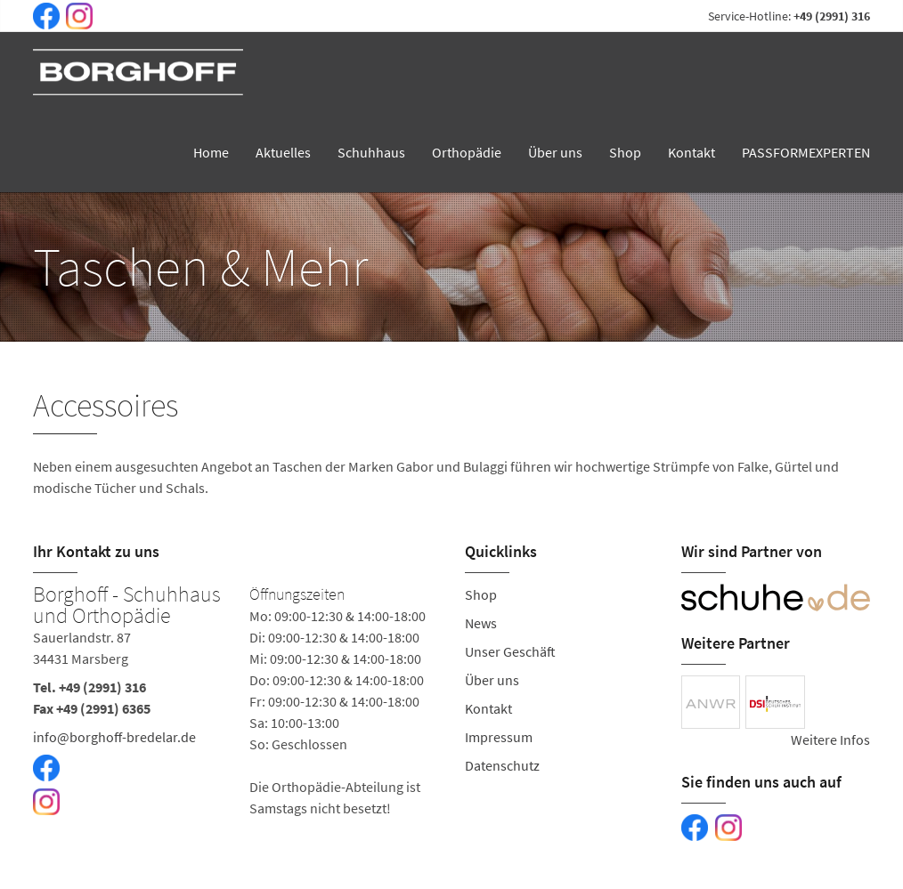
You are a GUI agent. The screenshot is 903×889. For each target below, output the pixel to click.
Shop (625, 152)
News (481, 623)
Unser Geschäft (510, 651)
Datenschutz (502, 765)
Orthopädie (466, 152)
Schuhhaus (371, 152)
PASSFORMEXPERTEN (806, 152)
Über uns (555, 152)
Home (211, 152)
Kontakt (691, 152)
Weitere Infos (830, 739)
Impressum (499, 737)
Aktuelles (283, 152)
